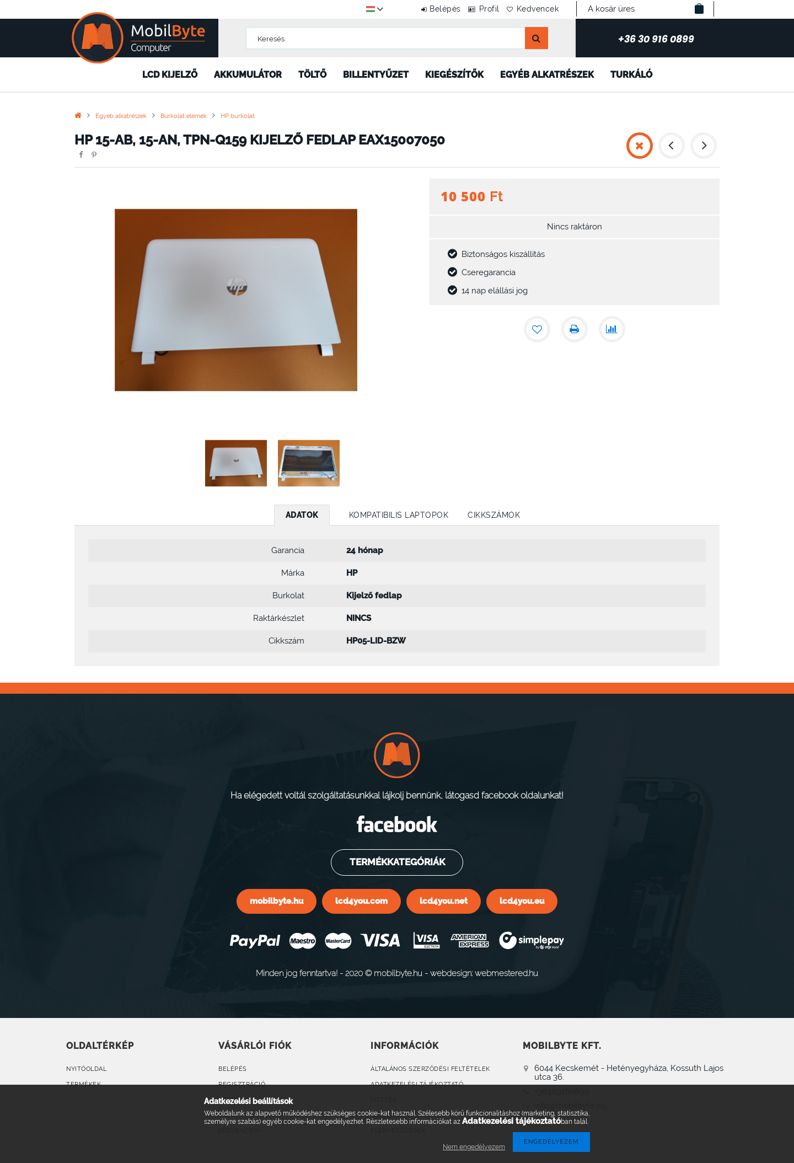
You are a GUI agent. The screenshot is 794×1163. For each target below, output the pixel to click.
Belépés (422, 8)
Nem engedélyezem (474, 1147)
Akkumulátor (248, 74)
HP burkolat (238, 116)
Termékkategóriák (396, 861)
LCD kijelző (169, 74)
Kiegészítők (454, 74)
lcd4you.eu (522, 900)
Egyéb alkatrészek (547, 74)
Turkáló (631, 74)
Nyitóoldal (86, 1069)
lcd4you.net (444, 900)
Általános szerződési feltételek (430, 1069)
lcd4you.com (361, 900)
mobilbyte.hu (276, 900)
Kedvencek (533, 8)
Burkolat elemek (183, 116)
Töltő (312, 74)
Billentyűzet (376, 74)
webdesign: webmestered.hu (484, 973)
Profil (475, 8)
